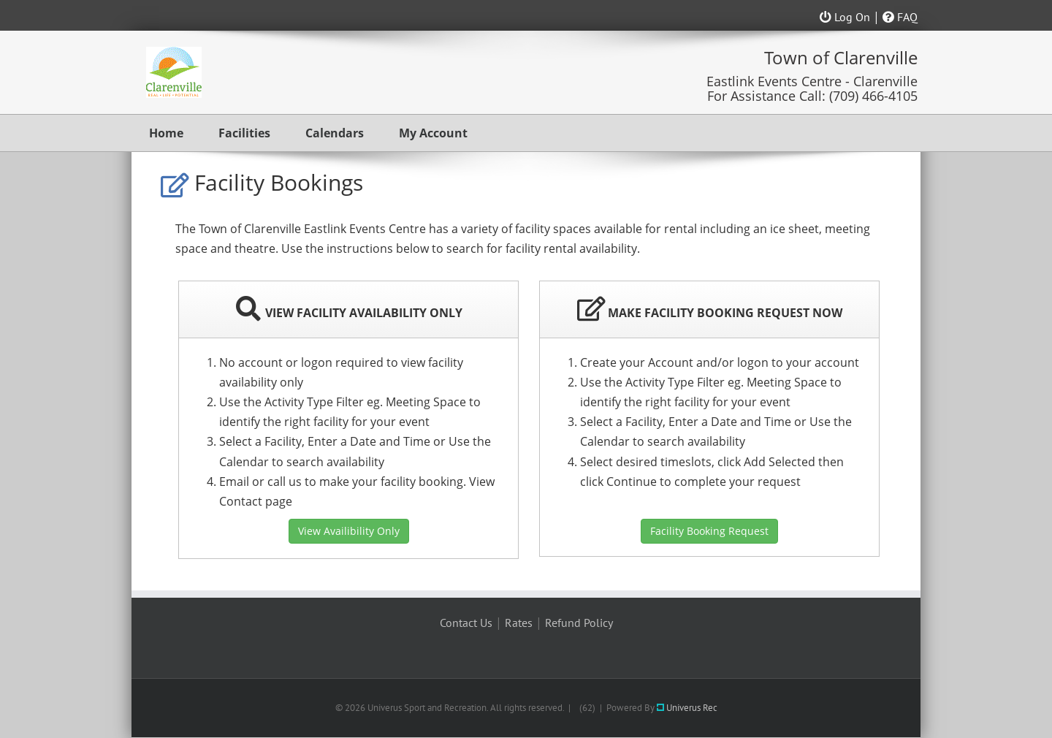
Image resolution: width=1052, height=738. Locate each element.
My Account (433, 133)
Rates (519, 622)
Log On (845, 16)
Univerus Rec (687, 707)
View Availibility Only (349, 531)
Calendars (334, 133)
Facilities (244, 133)
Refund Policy (579, 622)
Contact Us (466, 622)
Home (166, 133)
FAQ (900, 16)
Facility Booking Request (709, 531)
